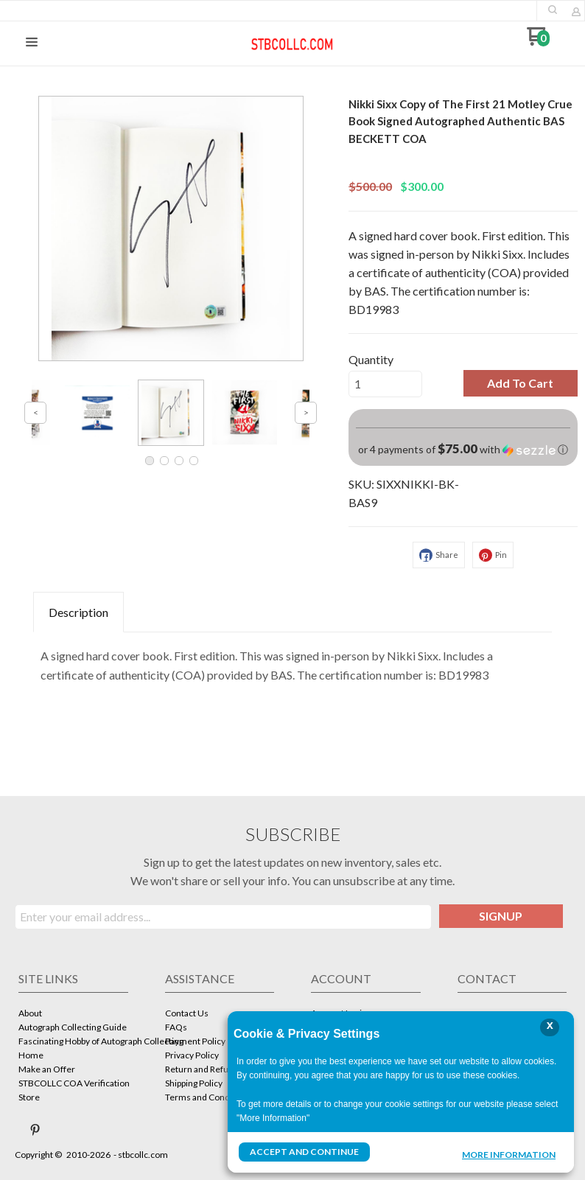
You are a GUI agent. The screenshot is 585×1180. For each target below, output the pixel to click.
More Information (509, 1153)
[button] (552, 9)
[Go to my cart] (538, 41)
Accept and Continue (304, 1151)
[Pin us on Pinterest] (35, 1130)
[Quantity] (385, 384)
